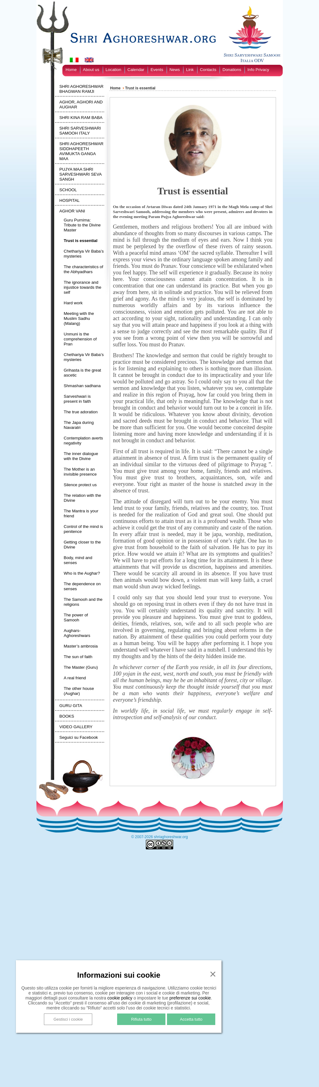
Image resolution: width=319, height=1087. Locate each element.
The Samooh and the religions (83, 602)
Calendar (135, 69)
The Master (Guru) (81, 667)
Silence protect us (80, 484)
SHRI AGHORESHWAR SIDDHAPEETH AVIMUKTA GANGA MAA (82, 151)
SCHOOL (68, 189)
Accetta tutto (191, 1019)
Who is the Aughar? (82, 573)
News (174, 69)
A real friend (75, 678)
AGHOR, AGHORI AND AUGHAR (81, 104)
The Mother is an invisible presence (80, 472)
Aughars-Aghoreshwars (77, 633)
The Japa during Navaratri (79, 425)
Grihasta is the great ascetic (82, 372)
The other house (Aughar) (79, 691)
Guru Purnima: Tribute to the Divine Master (82, 225)
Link (189, 69)
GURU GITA (71, 705)
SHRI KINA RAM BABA (81, 117)
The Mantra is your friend (81, 513)
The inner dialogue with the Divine (81, 456)
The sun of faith (78, 656)
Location (113, 69)
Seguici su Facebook (79, 737)
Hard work (73, 303)
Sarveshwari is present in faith (77, 399)
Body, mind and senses (78, 560)
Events (156, 69)
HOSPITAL (70, 200)
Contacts (208, 69)
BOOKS (67, 716)
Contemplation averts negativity (83, 440)
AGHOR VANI (72, 211)
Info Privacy (258, 69)
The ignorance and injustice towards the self (83, 287)
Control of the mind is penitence (83, 529)
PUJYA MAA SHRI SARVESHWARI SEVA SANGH (81, 174)
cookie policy (119, 997)
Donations (231, 69)
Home (71, 69)
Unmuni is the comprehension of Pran (80, 339)
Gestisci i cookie (68, 1019)
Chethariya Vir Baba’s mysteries (84, 254)
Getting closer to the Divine (82, 544)
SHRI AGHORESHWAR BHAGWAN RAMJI (82, 89)
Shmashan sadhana (82, 385)
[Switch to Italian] (74, 60)
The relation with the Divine (82, 498)
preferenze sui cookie (190, 997)
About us (91, 69)
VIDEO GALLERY (76, 726)
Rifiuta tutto (141, 1019)
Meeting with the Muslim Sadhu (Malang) (79, 318)
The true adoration (81, 412)
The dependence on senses (82, 586)
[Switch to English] (89, 60)
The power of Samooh (76, 617)
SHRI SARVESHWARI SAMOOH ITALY (80, 130)
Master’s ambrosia (81, 646)
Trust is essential (81, 240)
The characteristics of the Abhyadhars (83, 269)
